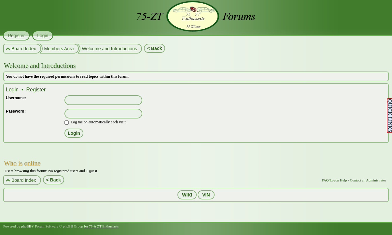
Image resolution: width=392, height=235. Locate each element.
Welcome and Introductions (40, 65)
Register (36, 89)
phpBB (26, 226)
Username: (16, 98)
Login (12, 89)
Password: (16, 111)
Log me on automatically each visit (95, 122)
